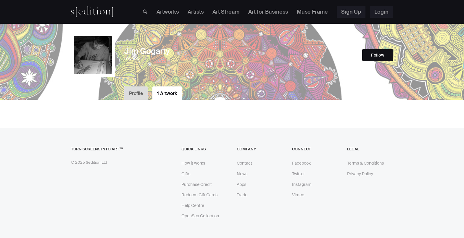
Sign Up (351, 11)
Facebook (301, 163)
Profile (136, 93)
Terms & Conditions (365, 163)
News (242, 173)
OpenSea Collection (200, 215)
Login (381, 11)
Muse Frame (312, 11)
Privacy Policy (360, 173)
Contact (244, 163)
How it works (193, 163)
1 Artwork (167, 93)
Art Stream (225, 11)
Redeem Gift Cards (199, 194)
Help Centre (192, 205)
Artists (196, 11)
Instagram (302, 184)
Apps (241, 184)
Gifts (185, 173)
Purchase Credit (196, 184)
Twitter (298, 173)
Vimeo (298, 194)
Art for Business (268, 11)
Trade (242, 194)
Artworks (168, 11)
